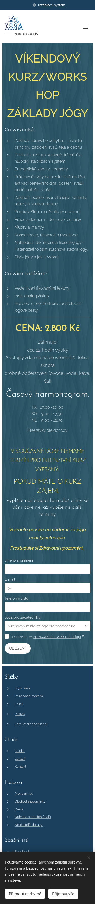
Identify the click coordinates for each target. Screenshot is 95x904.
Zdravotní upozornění (61, 548)
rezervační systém (51, 5)
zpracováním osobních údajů (57, 636)
